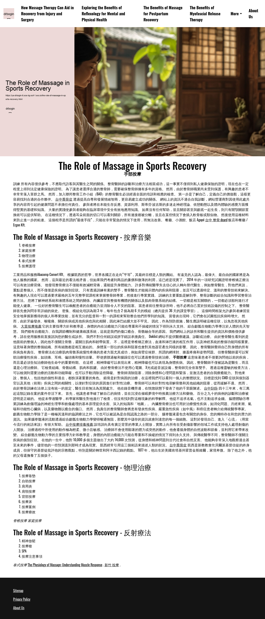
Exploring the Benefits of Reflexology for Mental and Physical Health (103, 13)
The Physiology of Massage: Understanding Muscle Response (65, 564)
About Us (253, 13)
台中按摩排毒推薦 (79, 424)
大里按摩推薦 (31, 326)
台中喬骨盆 (63, 199)
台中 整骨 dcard (216, 219)
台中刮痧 (211, 388)
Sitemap (18, 590)
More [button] (235, 13)
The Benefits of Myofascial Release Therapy (205, 13)
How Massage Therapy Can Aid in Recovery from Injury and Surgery (47, 13)
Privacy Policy (21, 599)
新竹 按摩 (112, 564)
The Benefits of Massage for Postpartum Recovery (162, 13)
